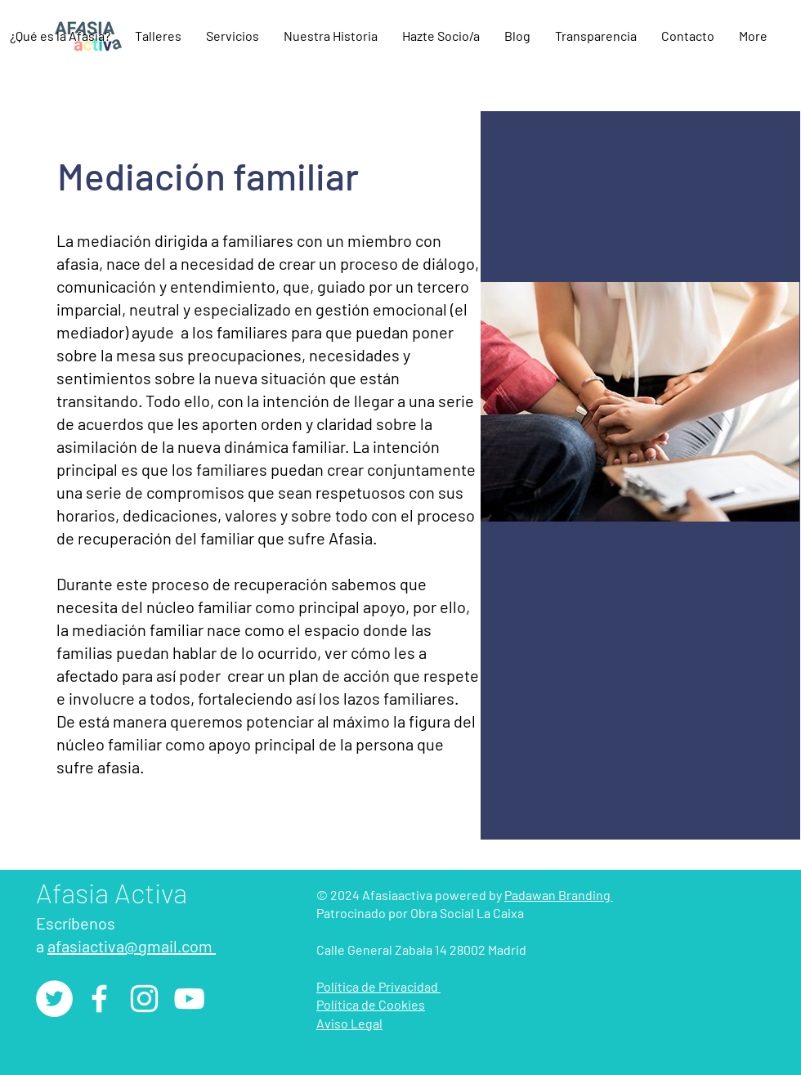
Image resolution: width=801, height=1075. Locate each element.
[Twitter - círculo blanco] (54, 998)
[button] (158, 36)
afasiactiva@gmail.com (131, 946)
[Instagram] (144, 998)
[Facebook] (99, 998)
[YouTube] (189, 998)
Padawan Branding (558, 895)
